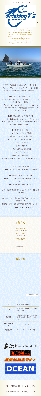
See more (20, 246)
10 (34, 75)
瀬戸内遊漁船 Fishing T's (20, 386)
